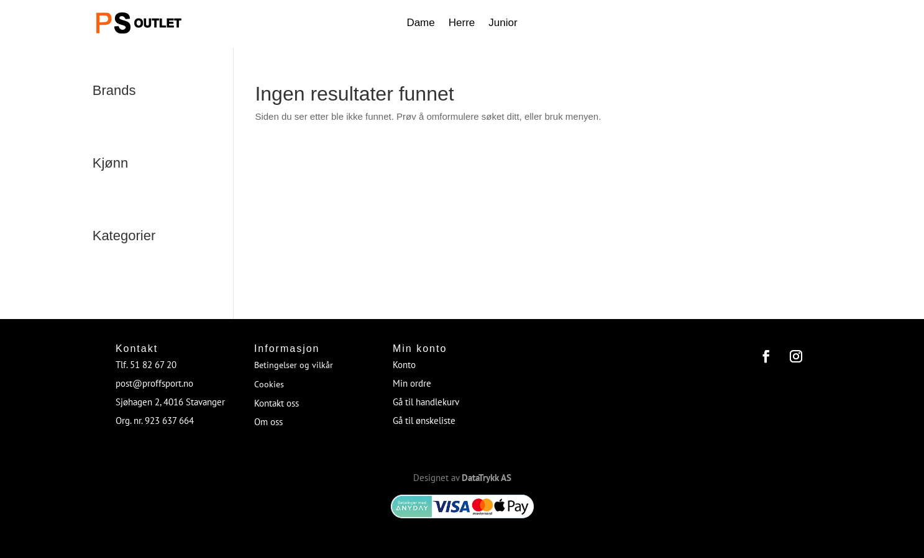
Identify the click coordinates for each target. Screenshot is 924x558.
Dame (420, 24)
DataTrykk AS (486, 478)
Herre (462, 24)
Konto (404, 365)
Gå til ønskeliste (424, 420)
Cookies (269, 384)
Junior (502, 24)
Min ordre (412, 383)
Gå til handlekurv (426, 402)
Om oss (268, 422)
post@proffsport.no (154, 383)
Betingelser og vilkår (293, 365)
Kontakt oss (276, 403)
